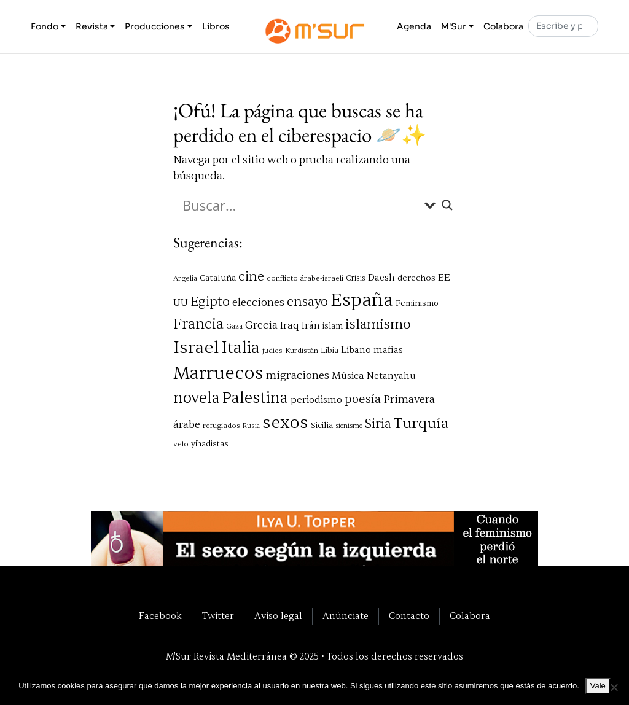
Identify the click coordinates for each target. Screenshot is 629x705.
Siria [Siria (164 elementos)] (378, 424)
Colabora (503, 26)
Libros (216, 26)
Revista (92, 26)
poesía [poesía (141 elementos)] (363, 399)
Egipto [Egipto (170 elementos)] (210, 302)
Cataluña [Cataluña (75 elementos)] (218, 278)
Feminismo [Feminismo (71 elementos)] (417, 303)
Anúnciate (345, 616)
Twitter (218, 616)
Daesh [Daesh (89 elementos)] (381, 277)
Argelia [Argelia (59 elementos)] (185, 278)
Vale (598, 685)
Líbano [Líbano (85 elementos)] (356, 350)
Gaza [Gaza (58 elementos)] (234, 326)
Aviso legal (278, 616)
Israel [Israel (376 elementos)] (196, 348)
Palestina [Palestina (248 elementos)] (255, 398)
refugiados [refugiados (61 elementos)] (221, 425)
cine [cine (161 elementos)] (251, 276)
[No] (614, 687)
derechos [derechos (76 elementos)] (416, 278)
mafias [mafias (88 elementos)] (388, 350)
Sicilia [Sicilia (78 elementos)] (322, 425)
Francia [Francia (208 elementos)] (198, 324)
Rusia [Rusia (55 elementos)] (251, 425)
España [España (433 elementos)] (361, 300)
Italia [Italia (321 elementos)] (240, 348)
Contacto (409, 616)
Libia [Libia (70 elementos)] (329, 350)
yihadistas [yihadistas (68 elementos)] (210, 444)
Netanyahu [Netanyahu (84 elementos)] (391, 376)
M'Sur (453, 26)
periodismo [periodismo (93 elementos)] (316, 400)
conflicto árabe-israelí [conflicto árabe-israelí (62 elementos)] (305, 278)
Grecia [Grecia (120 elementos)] (261, 325)
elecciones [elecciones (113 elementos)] (258, 302)
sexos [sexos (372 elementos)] (285, 422)
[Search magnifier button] (447, 205)
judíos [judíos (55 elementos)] (272, 351)
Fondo (44, 26)
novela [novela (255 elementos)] (196, 398)
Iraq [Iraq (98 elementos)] (289, 325)
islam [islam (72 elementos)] (332, 326)
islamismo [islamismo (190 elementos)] (378, 324)
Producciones (155, 26)
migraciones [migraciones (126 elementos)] (297, 375)
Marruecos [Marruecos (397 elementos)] (218, 373)
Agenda (414, 26)
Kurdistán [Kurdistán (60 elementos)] (301, 351)
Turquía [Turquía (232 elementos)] (421, 423)
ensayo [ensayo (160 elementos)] (307, 302)
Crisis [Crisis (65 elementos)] (355, 278)
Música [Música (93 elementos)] (348, 376)
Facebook (160, 616)
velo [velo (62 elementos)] (181, 444)
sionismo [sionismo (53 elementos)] (348, 426)
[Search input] (300, 205)
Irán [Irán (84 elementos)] (311, 326)
